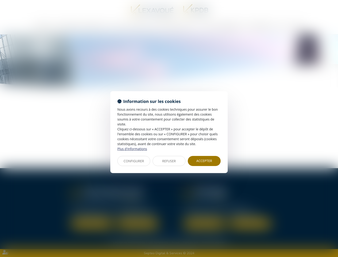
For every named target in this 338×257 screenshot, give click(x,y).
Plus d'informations (132, 149)
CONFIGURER (134, 161)
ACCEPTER (204, 161)
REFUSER (169, 161)
